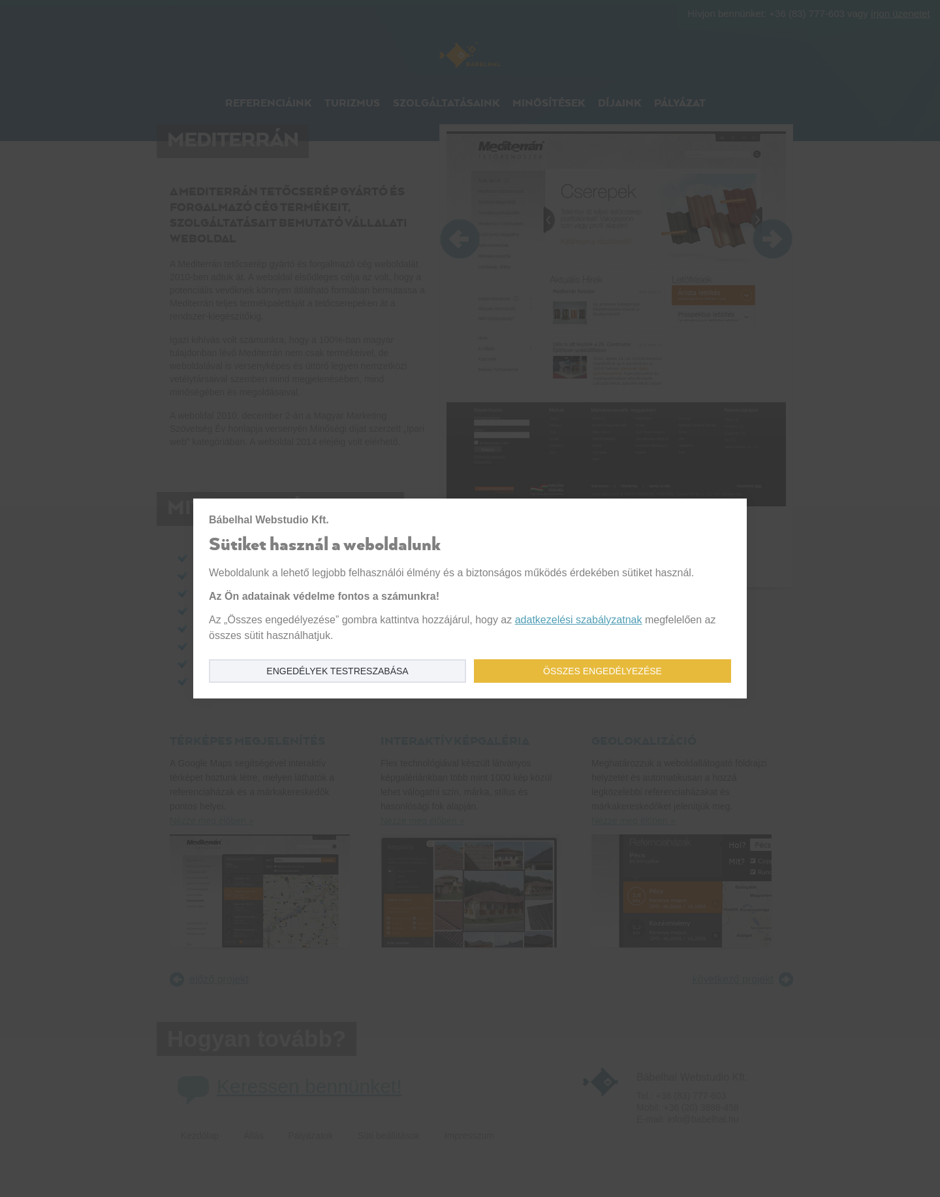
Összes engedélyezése (602, 671)
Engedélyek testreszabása (337, 671)
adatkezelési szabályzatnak (578, 619)
